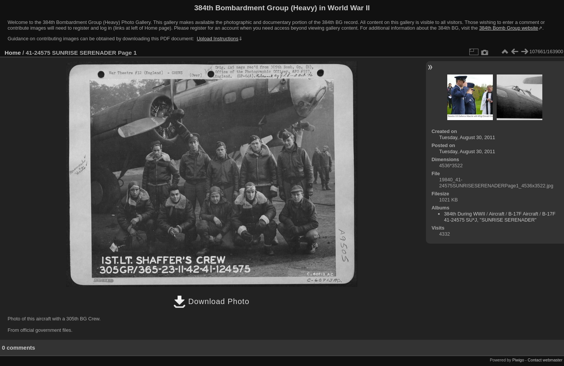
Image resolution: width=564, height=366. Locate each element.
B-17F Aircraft (523, 214)
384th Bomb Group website (508, 28)
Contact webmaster (545, 360)
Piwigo (518, 360)
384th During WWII (464, 214)
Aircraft (497, 214)
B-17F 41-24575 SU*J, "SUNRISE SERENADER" (499, 217)
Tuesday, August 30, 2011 (467, 137)
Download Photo (211, 301)
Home (13, 52)
